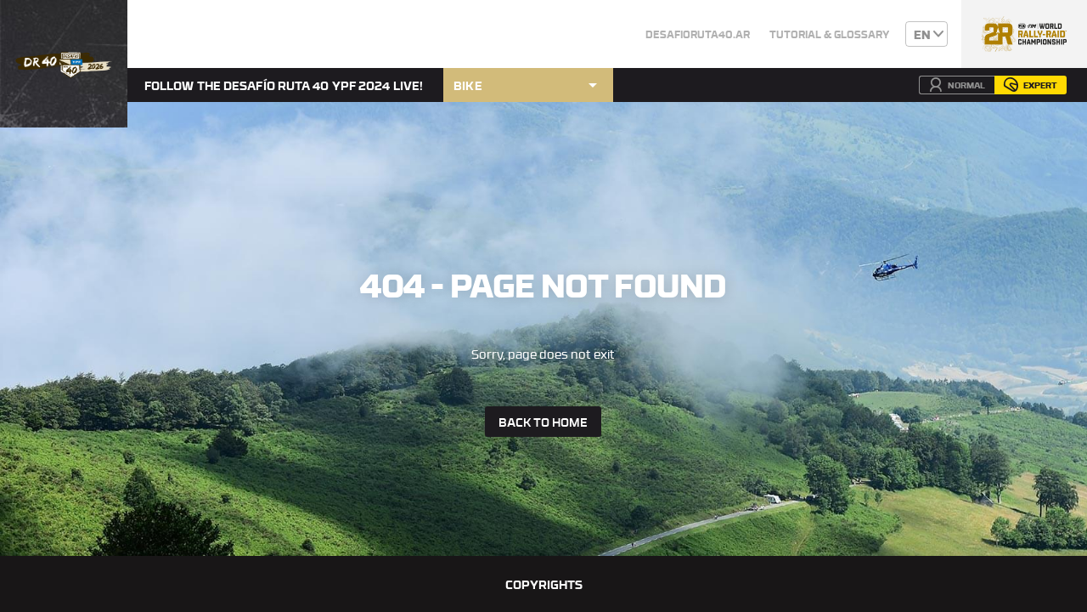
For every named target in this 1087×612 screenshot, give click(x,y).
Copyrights (544, 584)
